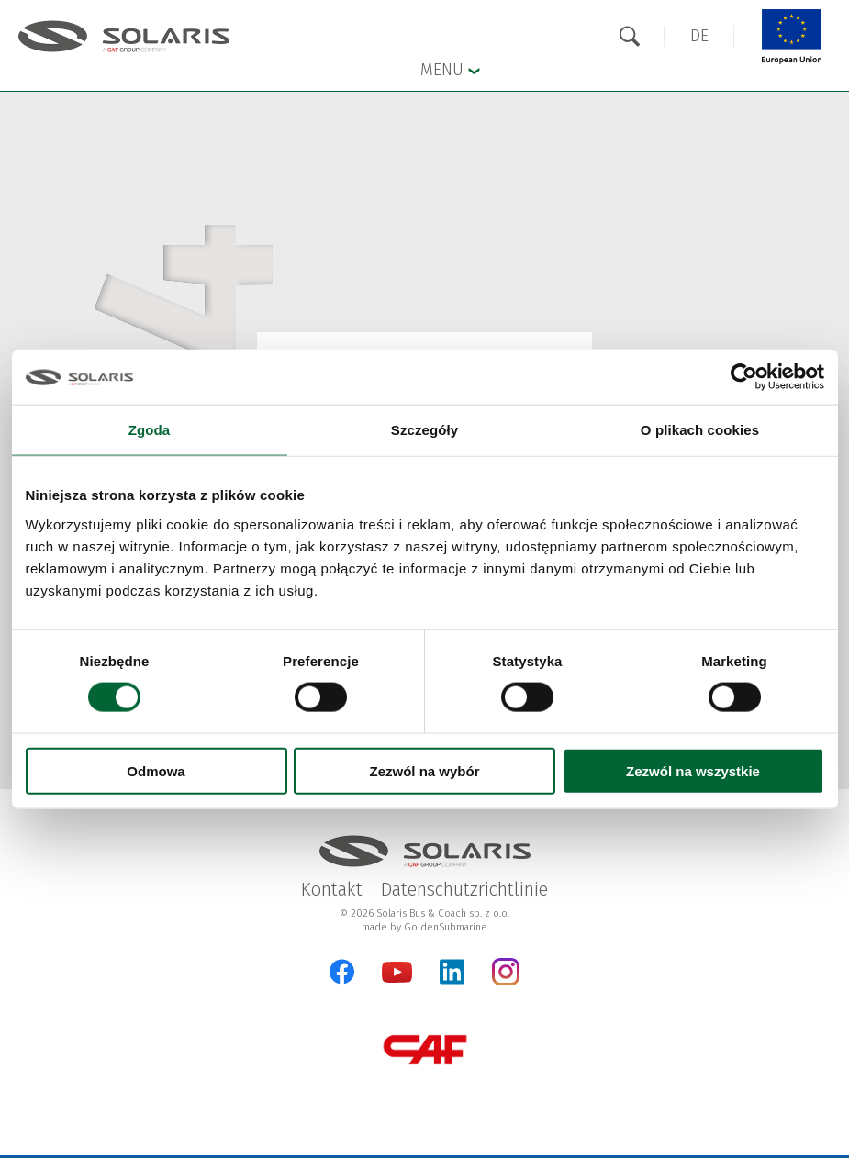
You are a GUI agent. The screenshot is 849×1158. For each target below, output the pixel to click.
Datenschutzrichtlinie (464, 889)
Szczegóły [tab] (424, 430)
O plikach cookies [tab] (700, 430)
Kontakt (332, 889)
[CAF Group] (425, 1049)
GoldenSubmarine (445, 927)
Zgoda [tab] (149, 430)
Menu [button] (450, 69)
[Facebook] (342, 971)
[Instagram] (505, 981)
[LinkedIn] (452, 971)
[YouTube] (397, 978)
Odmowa (155, 770)
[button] (699, 36)
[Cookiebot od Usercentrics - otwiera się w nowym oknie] (744, 377)
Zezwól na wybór (424, 770)
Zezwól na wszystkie (693, 770)
